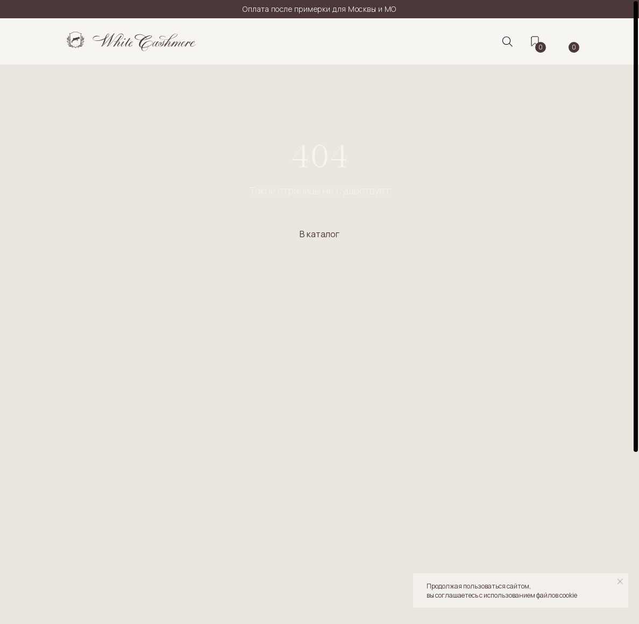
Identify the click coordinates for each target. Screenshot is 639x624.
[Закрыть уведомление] (620, 581)
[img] (131, 41)
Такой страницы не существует (319, 190)
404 (320, 156)
